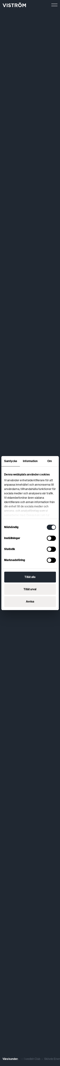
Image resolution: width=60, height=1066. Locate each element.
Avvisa (30, 601)
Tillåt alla (29, 577)
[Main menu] (54, 5)
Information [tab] (30, 461)
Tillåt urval (30, 589)
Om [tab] (49, 461)
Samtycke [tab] (10, 461)
